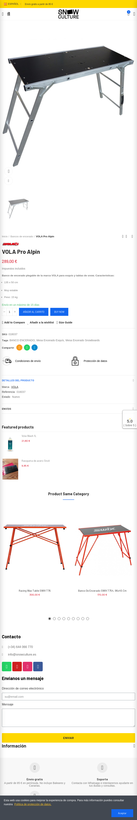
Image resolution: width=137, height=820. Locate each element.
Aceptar (122, 813)
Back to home (127, 236)
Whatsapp (27, 347)
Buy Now (59, 311)
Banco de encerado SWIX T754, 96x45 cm (102, 590)
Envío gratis (35, 779)
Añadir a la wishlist (42, 322)
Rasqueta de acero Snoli (36, 460)
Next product (132, 236)
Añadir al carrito (33, 311)
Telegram (34, 347)
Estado (6, 396)
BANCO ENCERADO (22, 340)
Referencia (8, 391)
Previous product (123, 236)
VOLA (14, 386)
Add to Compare (14, 322)
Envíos (6, 408)
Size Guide (65, 322)
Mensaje (7, 704)
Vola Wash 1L (29, 435)
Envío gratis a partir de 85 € (39, 4)
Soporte (102, 779)
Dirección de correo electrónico (19, 347)
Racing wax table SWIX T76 (35, 590)
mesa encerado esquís (50, 340)
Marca (5, 386)
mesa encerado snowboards (83, 340)
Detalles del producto (18, 380)
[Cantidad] (9, 312)
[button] (49, 618)
